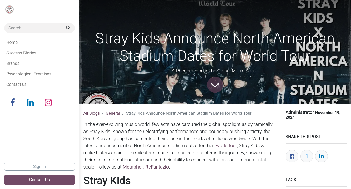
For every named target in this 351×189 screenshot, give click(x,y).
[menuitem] (39, 42)
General (113, 113)
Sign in (39, 166)
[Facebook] (12, 102)
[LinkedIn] (30, 102)
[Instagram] (48, 102)
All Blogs (91, 113)
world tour (226, 145)
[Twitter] (306, 156)
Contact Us (39, 179)
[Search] (68, 28)
